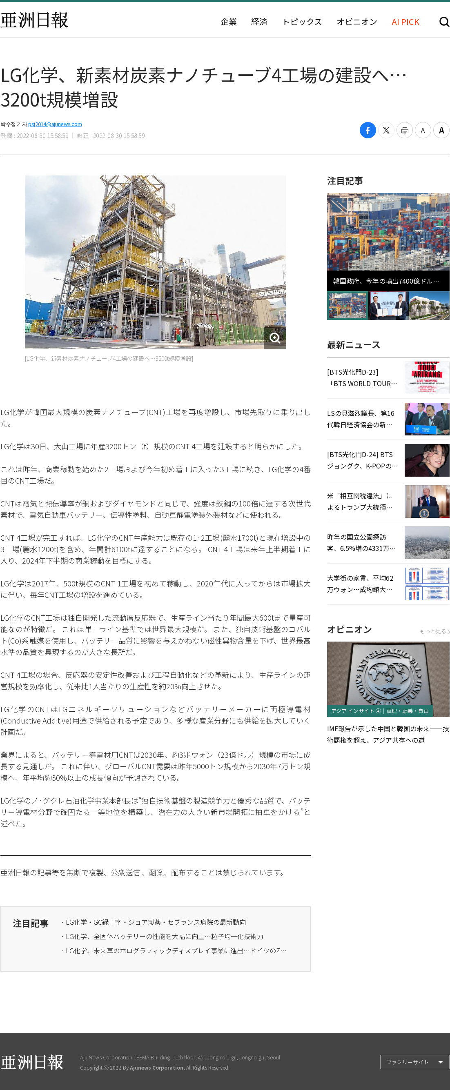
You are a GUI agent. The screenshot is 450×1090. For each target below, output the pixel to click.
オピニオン (356, 22)
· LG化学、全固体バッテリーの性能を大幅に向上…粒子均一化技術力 (162, 936)
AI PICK (405, 22)
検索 (444, 22)
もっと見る (435, 631)
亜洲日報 (34, 20)
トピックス (302, 22)
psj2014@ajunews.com (55, 124)
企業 (229, 22)
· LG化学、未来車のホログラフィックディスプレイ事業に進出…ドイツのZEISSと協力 (175, 950)
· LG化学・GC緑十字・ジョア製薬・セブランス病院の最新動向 (153, 922)
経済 (259, 22)
